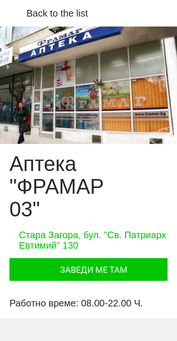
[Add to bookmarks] (129, 329)
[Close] (13, 13)
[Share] (48, 329)
